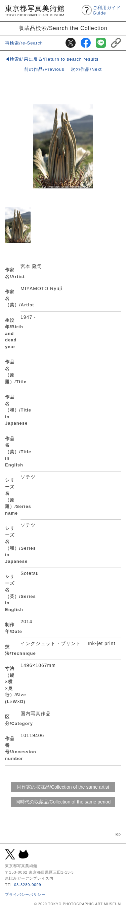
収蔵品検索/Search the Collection (63, 28)
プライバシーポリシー (25, 894)
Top (117, 834)
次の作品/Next (86, 69)
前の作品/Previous (44, 69)
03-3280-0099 (27, 885)
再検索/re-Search (24, 42)
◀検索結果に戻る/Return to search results (52, 59)
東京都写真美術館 (34, 10)
